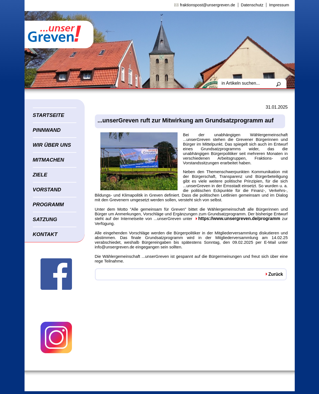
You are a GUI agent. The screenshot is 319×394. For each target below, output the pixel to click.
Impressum (279, 5)
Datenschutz (252, 5)
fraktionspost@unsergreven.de (207, 5)
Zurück (275, 274)
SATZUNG (45, 219)
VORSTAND (47, 189)
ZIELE (40, 175)
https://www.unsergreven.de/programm (239, 218)
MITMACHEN (48, 160)
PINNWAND (47, 130)
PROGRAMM (48, 204)
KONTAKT (45, 234)
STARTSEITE (48, 115)
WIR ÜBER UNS (52, 145)
